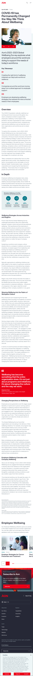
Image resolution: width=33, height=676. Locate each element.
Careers (3, 613)
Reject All (18, 674)
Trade (3, 627)
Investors (4, 616)
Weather (4, 632)
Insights (18, 616)
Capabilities (18, 611)
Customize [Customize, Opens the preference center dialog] (7, 674)
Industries (18, 613)
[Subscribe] (16, 586)
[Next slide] (8, 563)
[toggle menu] (30, 2)
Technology (4, 629)
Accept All (26, 674)
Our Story (4, 611)
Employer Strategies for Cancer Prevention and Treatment (13, 555)
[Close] (30, 655)
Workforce (4, 635)
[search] (27, 3)
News (3, 619)
